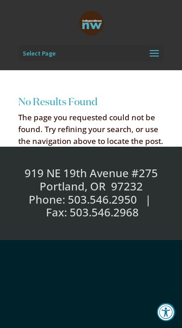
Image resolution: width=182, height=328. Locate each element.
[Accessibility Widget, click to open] (166, 312)
